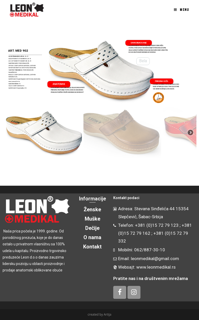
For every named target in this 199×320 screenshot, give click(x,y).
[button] (9, 70)
